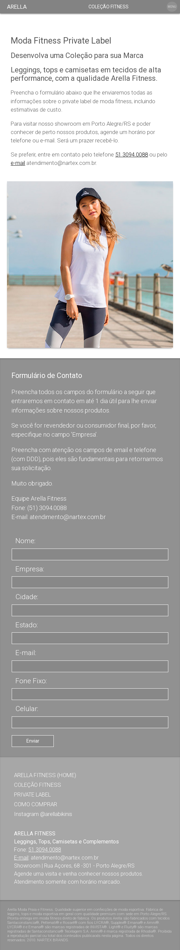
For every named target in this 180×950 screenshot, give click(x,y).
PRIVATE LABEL (32, 794)
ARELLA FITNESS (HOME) (45, 775)
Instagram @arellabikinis (43, 814)
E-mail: (25, 653)
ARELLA (17, 6)
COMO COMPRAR (35, 804)
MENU (172, 6)
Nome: (25, 541)
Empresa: (29, 569)
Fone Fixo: (31, 681)
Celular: (26, 709)
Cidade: (26, 597)
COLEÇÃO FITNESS (108, 6)
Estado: (26, 625)
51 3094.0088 (131, 154)
